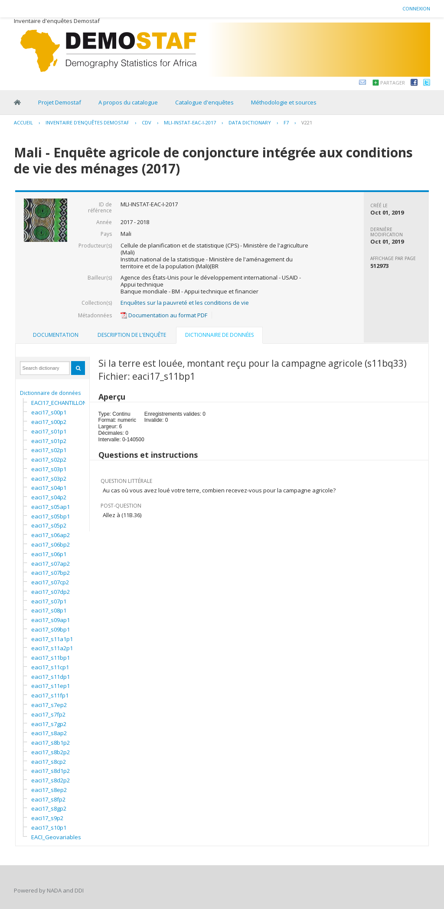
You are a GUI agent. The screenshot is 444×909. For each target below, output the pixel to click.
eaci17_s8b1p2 (50, 742)
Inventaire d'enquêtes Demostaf (87, 122)
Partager (392, 82)
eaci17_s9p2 (47, 818)
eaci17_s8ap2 (49, 733)
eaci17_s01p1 (48, 431)
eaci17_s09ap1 (50, 619)
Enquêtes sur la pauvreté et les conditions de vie (185, 302)
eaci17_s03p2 (48, 478)
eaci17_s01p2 (48, 440)
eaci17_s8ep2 (49, 789)
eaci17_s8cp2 (48, 761)
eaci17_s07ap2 (50, 563)
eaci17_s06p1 (48, 554)
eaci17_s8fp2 (48, 799)
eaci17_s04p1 (48, 487)
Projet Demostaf (59, 102)
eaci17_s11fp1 (50, 695)
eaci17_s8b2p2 (50, 752)
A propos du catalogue (128, 102)
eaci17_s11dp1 (50, 676)
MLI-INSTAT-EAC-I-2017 (190, 122)
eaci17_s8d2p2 (50, 780)
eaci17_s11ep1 (50, 685)
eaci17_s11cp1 (50, 667)
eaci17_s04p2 (48, 497)
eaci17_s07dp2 (50, 591)
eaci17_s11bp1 (50, 657)
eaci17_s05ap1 (50, 506)
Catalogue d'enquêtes (204, 102)
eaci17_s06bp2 (50, 544)
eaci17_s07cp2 (50, 582)
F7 (286, 122)
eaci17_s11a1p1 (52, 638)
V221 (306, 122)
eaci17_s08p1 (48, 610)
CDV (146, 122)
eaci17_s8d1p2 (50, 770)
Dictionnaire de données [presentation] (219, 335)
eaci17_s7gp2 (48, 723)
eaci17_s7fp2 (48, 714)
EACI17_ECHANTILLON (59, 402)
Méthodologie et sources (284, 102)
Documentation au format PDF (164, 315)
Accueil (23, 122)
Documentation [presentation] (55, 335)
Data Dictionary (250, 122)
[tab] (56, 335)
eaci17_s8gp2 (48, 808)
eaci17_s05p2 (48, 525)
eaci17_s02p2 (48, 459)
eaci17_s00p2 (48, 421)
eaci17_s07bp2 (50, 572)
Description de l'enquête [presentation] (132, 335)
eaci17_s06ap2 (50, 534)
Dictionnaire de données (50, 393)
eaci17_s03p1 (48, 469)
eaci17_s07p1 (48, 601)
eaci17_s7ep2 (49, 704)
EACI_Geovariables (56, 837)
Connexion (416, 8)
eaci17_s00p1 (48, 412)
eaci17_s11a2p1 (52, 648)
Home (17, 102)
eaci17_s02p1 (48, 449)
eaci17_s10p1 (48, 827)
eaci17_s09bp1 (50, 629)
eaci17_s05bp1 (50, 516)
